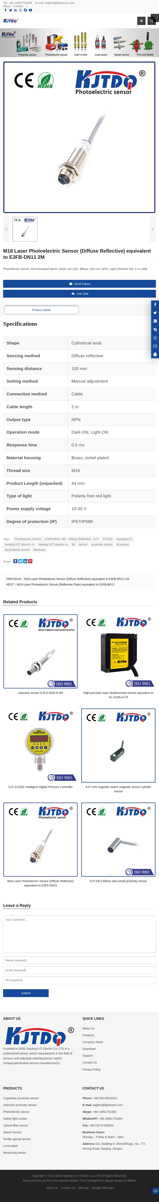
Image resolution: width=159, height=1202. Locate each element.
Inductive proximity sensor (20, 1105)
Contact (18, 6)
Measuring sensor (14, 1152)
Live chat (80, 293)
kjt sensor (123, 544)
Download (89, 1049)
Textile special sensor (17, 1139)
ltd (73, 544)
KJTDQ (107, 539)
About (7, 6)
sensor (83, 544)
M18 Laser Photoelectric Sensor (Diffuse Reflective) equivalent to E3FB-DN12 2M (76, 579)
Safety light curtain (15, 1118)
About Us (89, 1028)
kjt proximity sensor (17, 549)
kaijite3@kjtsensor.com (60, 3)
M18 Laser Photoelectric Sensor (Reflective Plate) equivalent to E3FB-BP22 (65, 584)
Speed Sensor (12, 1132)
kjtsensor (39, 549)
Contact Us (90, 1062)
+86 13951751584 (20, 3)
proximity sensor (102, 544)
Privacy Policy (92, 1069)
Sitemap (83, 1187)
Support (88, 1055)
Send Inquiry (80, 283)
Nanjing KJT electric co (19, 544)
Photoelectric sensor (16, 1111)
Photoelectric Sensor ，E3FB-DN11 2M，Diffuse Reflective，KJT (57, 539)
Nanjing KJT (124, 539)
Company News (93, 1042)
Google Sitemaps (103, 1187)
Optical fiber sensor (15, 1125)
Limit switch (10, 1146)
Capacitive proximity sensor (21, 1098)
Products (88, 1035)
